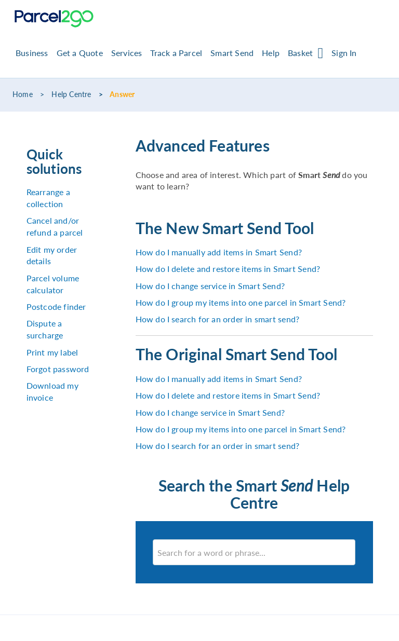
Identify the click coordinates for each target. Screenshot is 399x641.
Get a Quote (80, 53)
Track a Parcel (176, 53)
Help (271, 53)
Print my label (52, 352)
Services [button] (126, 53)
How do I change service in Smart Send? (210, 286)
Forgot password (57, 369)
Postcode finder (56, 306)
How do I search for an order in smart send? (218, 319)
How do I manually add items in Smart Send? (219, 252)
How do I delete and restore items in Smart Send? (228, 269)
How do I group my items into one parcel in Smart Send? (241, 302)
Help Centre (71, 94)
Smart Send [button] (232, 53)
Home (22, 94)
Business (32, 53)
